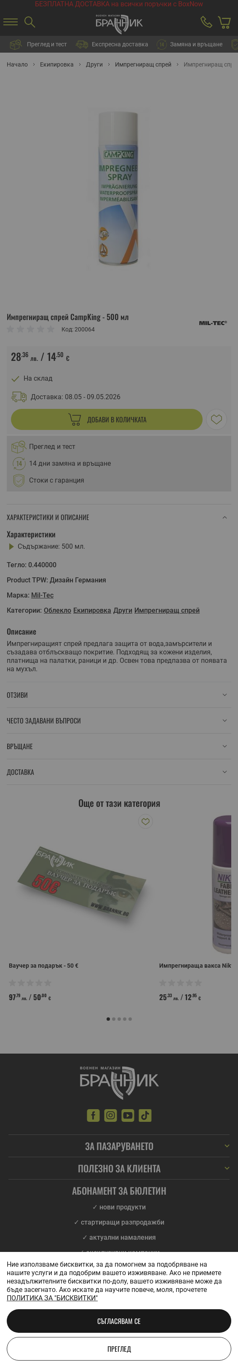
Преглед (119, 1349)
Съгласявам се (119, 1321)
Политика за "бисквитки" (52, 1298)
